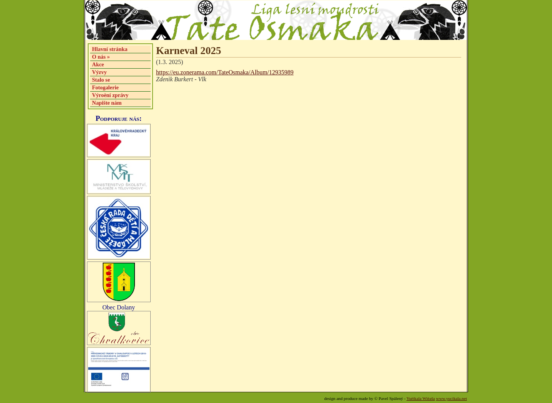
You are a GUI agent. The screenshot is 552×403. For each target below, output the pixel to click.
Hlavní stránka (109, 49)
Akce (98, 64)
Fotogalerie (105, 87)
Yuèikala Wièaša (420, 398)
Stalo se (101, 80)
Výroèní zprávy (110, 95)
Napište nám (107, 103)
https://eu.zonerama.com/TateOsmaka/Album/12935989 (225, 72)
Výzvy (99, 72)
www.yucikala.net (451, 398)
